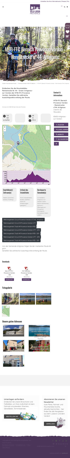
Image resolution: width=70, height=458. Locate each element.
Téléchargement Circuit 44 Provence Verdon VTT (19, 223)
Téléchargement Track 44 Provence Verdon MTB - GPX (21, 233)
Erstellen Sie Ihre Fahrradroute (51, 1)
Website (60, 134)
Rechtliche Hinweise (8, 445)
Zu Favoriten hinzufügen (62, 139)
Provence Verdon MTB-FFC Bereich (26, 83)
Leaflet (34, 169)
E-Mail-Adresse (62, 129)
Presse (64, 1)
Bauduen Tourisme (14, 347)
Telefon (60, 124)
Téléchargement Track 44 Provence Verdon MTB (19, 226)
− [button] (4, 130)
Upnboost (65, 453)
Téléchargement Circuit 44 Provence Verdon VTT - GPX (21, 230)
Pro (68, 1)
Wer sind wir (6, 447)
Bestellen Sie (12, 416)
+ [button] (4, 127)
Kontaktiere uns (20, 445)
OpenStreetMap (41, 169)
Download (9, 279)
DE (67, 16)
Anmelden (50, 424)
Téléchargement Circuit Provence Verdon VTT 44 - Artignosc (23, 219)
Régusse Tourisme (15, 362)
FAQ (28, 445)
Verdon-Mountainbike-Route (9, 83)
